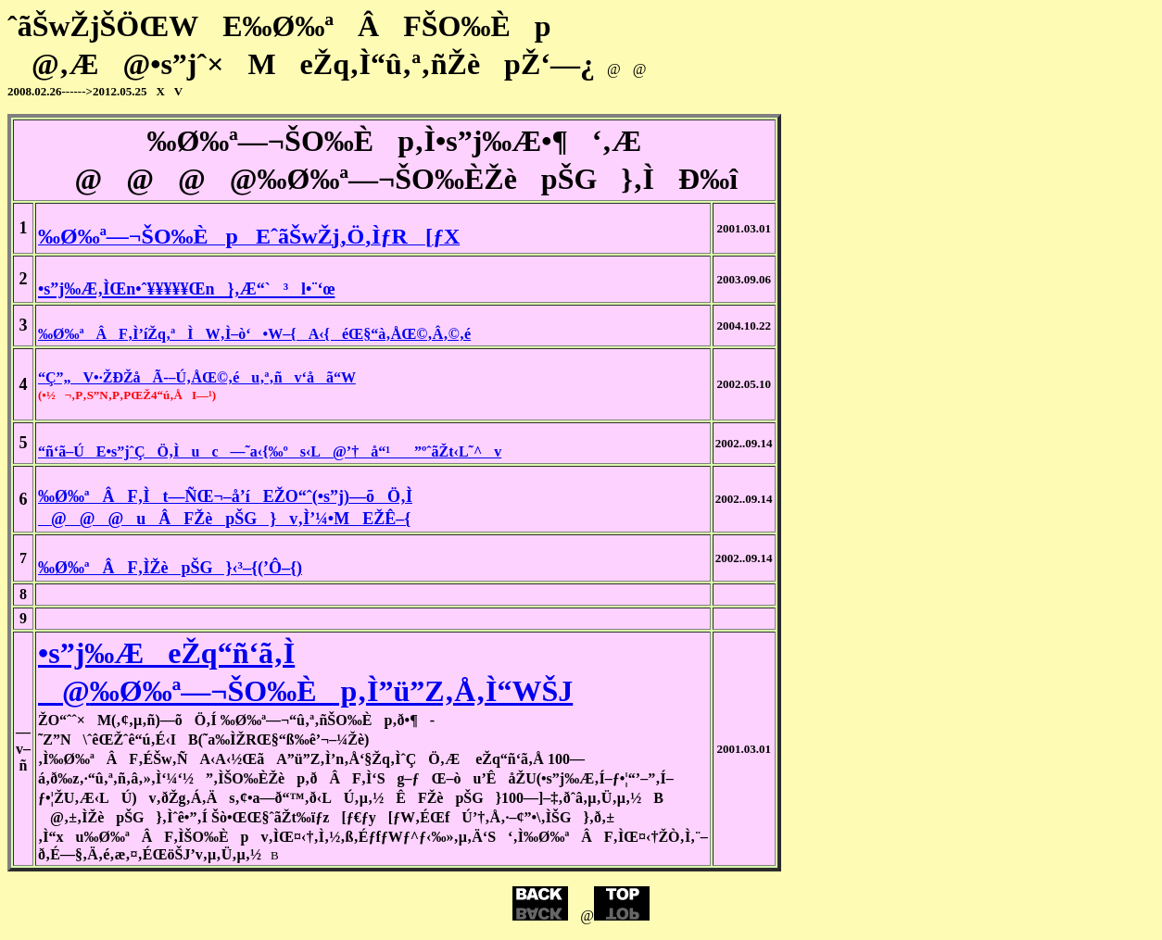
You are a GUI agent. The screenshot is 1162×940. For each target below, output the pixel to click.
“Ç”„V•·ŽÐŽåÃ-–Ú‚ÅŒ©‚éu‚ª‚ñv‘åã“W (197, 377)
